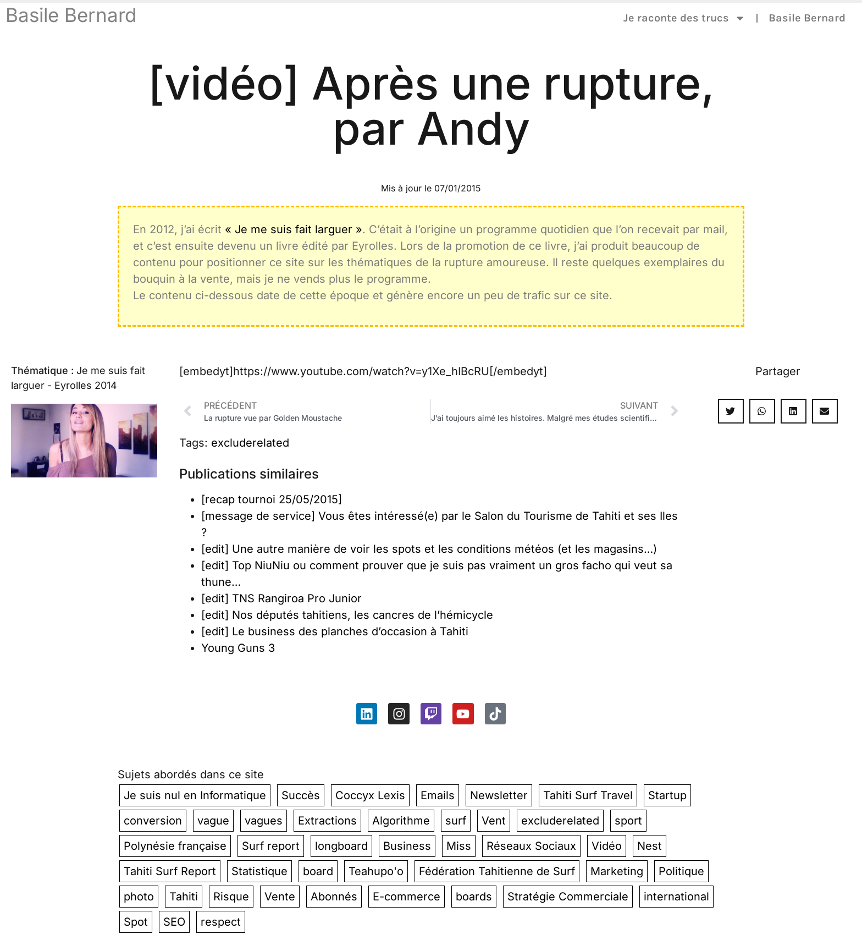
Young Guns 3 (238, 648)
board (318, 871)
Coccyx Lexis (370, 795)
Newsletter (499, 795)
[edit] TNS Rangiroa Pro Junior (281, 598)
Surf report (271, 846)
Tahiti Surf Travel (588, 795)
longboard (341, 846)
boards (474, 896)
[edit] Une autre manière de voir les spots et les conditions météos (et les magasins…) (429, 549)
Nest (649, 846)
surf (455, 820)
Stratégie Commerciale (567, 896)
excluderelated (250, 442)
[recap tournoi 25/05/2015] (271, 499)
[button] (731, 411)
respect (221, 921)
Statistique (259, 871)
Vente (279, 896)
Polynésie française (175, 846)
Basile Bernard (70, 14)
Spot (136, 921)
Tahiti (183, 896)
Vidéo (607, 846)
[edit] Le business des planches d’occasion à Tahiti (334, 631)
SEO (174, 921)
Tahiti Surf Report (170, 871)
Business (407, 846)
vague (213, 820)
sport (628, 820)
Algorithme (401, 820)
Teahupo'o (376, 871)
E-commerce (406, 896)
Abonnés (334, 896)
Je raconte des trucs (684, 18)
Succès (300, 795)
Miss (458, 846)
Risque (231, 896)
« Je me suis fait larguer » (293, 229)
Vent (494, 820)
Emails (438, 795)
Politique (681, 871)
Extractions (327, 820)
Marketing (616, 871)
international (676, 896)
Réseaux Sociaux (531, 846)
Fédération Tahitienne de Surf (497, 871)
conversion (153, 820)
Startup (667, 795)
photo (139, 896)
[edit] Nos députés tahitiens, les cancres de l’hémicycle (347, 615)
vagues (264, 820)
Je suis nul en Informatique (195, 795)
